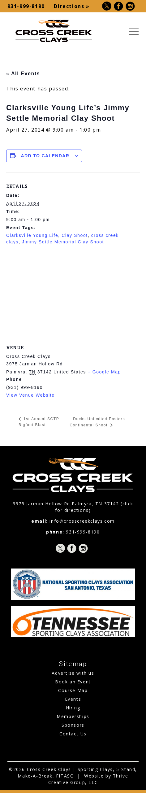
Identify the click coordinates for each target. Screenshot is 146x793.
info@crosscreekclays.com (81, 521)
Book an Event (73, 682)
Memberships (73, 716)
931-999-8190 (26, 6)
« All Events (23, 73)
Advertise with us (73, 673)
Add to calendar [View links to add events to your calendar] (45, 155)
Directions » (71, 6)
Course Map (73, 690)
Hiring (73, 708)
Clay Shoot (75, 235)
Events (73, 699)
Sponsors (73, 725)
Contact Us (73, 734)
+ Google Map (104, 371)
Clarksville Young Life (32, 235)
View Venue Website (30, 395)
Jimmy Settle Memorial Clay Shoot (63, 241)
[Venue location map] (73, 294)
